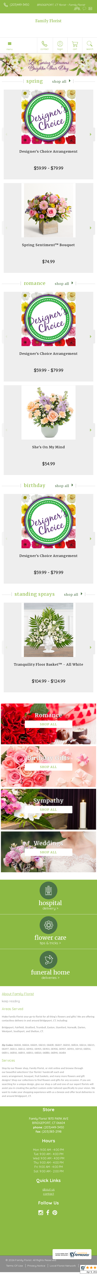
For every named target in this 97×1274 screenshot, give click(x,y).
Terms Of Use (14, 1265)
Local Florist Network (63, 1265)
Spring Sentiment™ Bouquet (48, 245)
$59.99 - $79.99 (48, 168)
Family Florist (48, 21)
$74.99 (48, 261)
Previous (6, 134)
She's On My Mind (48, 447)
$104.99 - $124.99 (48, 681)
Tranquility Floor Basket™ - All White (48, 664)
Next (91, 134)
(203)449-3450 (19, 4)
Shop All (59, 82)
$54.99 (48, 463)
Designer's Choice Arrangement (48, 151)
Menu (9, 49)
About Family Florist (18, 994)
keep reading (11, 1001)
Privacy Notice (36, 1265)
